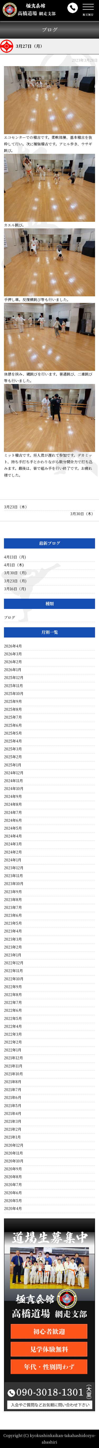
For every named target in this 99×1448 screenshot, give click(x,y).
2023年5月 (13, 923)
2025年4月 (13, 741)
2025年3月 (13, 748)
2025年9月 (13, 701)
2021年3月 (12, 1121)
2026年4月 (13, 646)
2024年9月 (13, 796)
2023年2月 (13, 947)
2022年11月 (13, 970)
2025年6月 (13, 725)
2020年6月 (13, 1192)
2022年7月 (13, 1002)
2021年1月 (12, 1137)
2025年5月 (13, 733)
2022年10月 (13, 978)
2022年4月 (13, 1026)
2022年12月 (13, 962)
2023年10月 (13, 883)
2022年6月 (13, 1010)
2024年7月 (13, 812)
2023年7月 (13, 907)
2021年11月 (13, 1065)
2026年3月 (13, 653)
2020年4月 (13, 1208)
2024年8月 (13, 804)
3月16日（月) (15, 588)
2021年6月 (12, 1097)
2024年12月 (13, 772)
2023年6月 (13, 915)
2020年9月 (13, 1168)
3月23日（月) (15, 580)
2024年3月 (13, 843)
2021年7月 (12, 1089)
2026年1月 (12, 669)
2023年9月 (13, 891)
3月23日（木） (16, 506)
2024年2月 (13, 852)
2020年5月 (13, 1200)
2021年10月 (13, 1073)
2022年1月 (12, 1049)
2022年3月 (13, 1034)
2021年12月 (13, 1057)
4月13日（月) (15, 557)
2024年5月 (13, 828)
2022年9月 (13, 986)
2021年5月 (12, 1105)
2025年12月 (13, 677)
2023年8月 (13, 899)
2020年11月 (13, 1153)
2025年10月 (13, 693)
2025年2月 (13, 756)
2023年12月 (13, 867)
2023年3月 (13, 939)
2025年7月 (13, 717)
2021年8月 (12, 1081)
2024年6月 (13, 820)
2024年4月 (13, 836)
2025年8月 (13, 709)
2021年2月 (12, 1129)
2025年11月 (13, 685)
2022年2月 (13, 1042)
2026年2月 (13, 661)
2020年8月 (13, 1176)
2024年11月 (13, 780)
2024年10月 (13, 788)
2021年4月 (12, 1113)
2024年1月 (12, 859)
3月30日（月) (15, 572)
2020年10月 (13, 1160)
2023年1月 (12, 954)
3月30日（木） (82, 513)
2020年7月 (13, 1184)
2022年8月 (13, 994)
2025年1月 (12, 764)
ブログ (9, 617)
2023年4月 (13, 931)
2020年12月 (13, 1145)
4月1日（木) (14, 564)
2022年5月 (13, 1018)
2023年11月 (13, 875)
